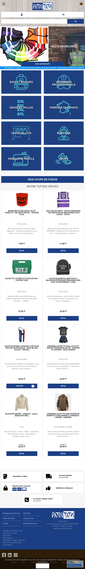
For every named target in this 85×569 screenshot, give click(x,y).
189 (63, 444)
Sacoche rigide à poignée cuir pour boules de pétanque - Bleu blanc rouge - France (22, 348)
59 (21, 446)
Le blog (5, 523)
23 (21, 311)
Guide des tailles (9, 518)
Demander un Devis (10, 533)
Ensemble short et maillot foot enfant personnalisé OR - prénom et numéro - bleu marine (63, 348)
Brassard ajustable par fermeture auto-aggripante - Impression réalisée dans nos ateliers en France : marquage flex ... (22, 231)
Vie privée (26, 513)
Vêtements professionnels (12, 542)
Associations (7, 545)
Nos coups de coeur (42, 179)
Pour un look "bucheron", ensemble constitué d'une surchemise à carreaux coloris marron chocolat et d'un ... (63, 434)
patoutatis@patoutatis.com (62, 528)
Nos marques (7, 538)
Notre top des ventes (42, 186)
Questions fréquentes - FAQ (13, 531)
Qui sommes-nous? (30, 523)
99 (22, 444)
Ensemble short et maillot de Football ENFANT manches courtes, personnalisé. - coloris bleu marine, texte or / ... (63, 366)
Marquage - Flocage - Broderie (14, 540)
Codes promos (28, 518)
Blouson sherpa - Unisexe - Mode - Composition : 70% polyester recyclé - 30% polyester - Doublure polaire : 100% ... (22, 434)
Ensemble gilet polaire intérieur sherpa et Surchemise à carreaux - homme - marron (63, 415)
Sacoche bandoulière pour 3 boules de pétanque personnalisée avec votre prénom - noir (63, 280)
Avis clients (7, 535)
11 (63, 243)
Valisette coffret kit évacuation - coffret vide (22, 279)
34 (63, 311)
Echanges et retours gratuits (12, 513)
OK (42, 566)
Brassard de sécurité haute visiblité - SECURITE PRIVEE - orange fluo (22, 212)
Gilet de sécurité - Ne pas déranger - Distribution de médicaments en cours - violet (63, 212)
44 (63, 379)
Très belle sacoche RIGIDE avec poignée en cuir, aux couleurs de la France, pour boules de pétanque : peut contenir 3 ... (22, 366)
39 (21, 379)
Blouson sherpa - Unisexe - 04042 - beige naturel (21, 415)
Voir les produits (42, 64)
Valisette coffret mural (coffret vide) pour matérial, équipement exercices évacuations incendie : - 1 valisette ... (22, 298)
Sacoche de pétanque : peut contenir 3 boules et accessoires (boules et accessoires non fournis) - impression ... (63, 298)
